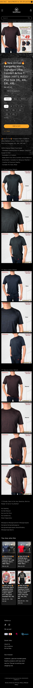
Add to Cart (16, 126)
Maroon (23, 99)
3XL (13, 110)
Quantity (6, 118)
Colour (6, 95)
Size (5, 103)
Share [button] (7, 131)
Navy (15, 99)
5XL (7, 114)
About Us (7, 644)
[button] (2, 10)
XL (21, 106)
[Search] (29, 18)
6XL (13, 114)
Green (8, 99)
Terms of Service (9, 683)
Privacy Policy (19, 683)
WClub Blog (7, 648)
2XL (7, 110)
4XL (20, 110)
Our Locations (8, 646)
